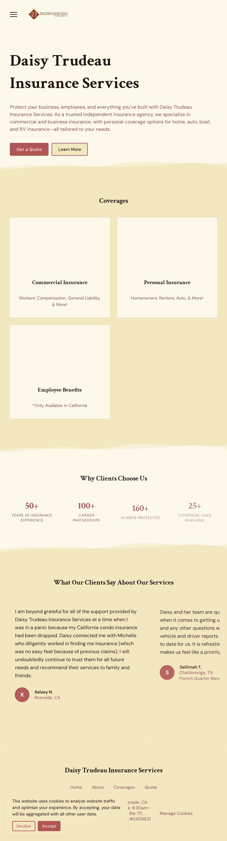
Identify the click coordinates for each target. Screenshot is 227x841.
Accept (49, 826)
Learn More (69, 149)
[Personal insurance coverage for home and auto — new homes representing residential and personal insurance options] (167, 246)
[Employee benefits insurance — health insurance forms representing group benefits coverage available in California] (60, 353)
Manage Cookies (176, 813)
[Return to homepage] (113, 14)
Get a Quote (29, 149)
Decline (24, 826)
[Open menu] (13, 14)
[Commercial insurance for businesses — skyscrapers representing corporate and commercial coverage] (60, 246)
